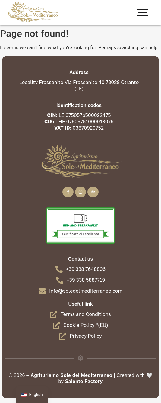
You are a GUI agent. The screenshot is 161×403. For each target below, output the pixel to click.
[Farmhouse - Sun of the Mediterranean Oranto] (33, 11)
